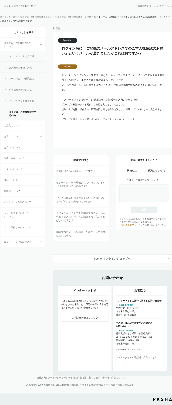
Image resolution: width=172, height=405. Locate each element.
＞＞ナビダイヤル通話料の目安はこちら (136, 357)
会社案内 (41, 377)
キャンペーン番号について (17, 202)
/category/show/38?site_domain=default (41, 191)
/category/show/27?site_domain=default (41, 202)
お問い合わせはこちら (83, 317)
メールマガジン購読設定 (21, 78)
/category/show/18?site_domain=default (41, 148)
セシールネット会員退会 (21, 100)
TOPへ (166, 383)
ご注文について (12, 125)
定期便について (12, 191)
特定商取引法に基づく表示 (86, 377)
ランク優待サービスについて (17, 229)
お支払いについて (13, 147)
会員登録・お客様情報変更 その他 (74, 17)
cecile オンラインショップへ (153, 5)
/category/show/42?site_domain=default (41, 215)
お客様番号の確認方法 (20, 89)
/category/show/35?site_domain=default (41, 169)
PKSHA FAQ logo (162, 399)
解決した (132, 170)
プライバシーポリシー (59, 377)
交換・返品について (14, 158)
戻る (57, 28)
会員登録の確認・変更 (20, 67)
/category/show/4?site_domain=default (41, 181)
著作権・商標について (113, 377)
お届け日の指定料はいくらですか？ (76, 171)
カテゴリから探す (8, 17)
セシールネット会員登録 (21, 56)
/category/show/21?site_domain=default (41, 45)
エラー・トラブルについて (17, 242)
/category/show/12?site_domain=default (41, 159)
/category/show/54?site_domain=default (41, 229)
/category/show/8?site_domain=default (41, 137)
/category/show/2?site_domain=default (41, 126)
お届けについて (12, 136)
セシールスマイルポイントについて (17, 215)
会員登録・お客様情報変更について (37, 17)
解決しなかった (156, 170)
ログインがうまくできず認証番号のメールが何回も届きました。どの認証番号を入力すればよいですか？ (80, 217)
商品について (11, 180)
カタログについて (13, 169)
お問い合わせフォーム (129, 225)
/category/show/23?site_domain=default (41, 242)
